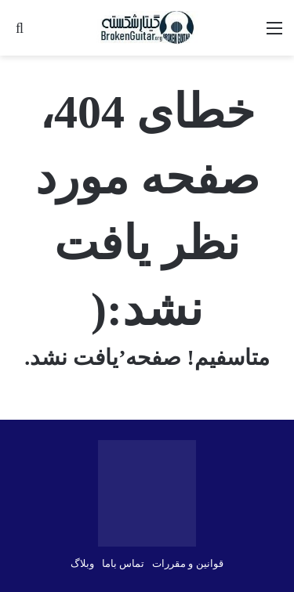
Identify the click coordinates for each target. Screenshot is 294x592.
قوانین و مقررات (187, 563)
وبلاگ (82, 563)
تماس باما (123, 563)
